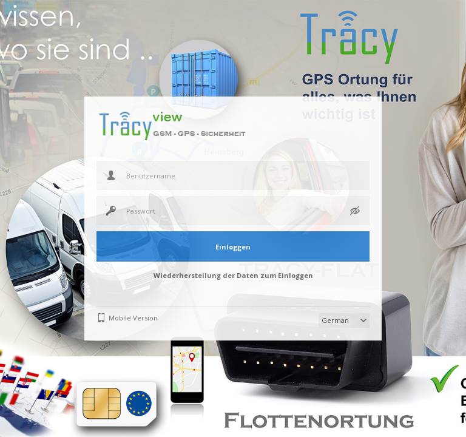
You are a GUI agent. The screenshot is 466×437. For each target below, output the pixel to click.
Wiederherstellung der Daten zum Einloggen (233, 275)
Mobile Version (133, 317)
